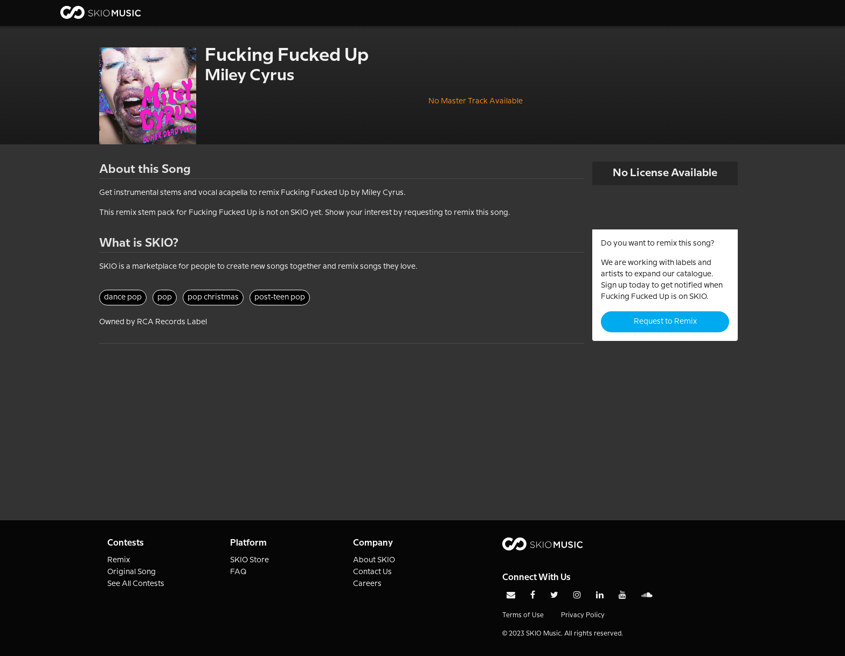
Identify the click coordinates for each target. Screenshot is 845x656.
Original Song (131, 572)
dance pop (123, 297)
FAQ (238, 572)
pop (164, 297)
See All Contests (135, 584)
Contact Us (372, 572)
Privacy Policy (583, 615)
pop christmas (213, 297)
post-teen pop (279, 297)
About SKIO (374, 560)
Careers (367, 584)
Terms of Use (523, 615)
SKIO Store (249, 560)
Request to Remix (665, 321)
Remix (118, 560)
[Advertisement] (341, 419)
